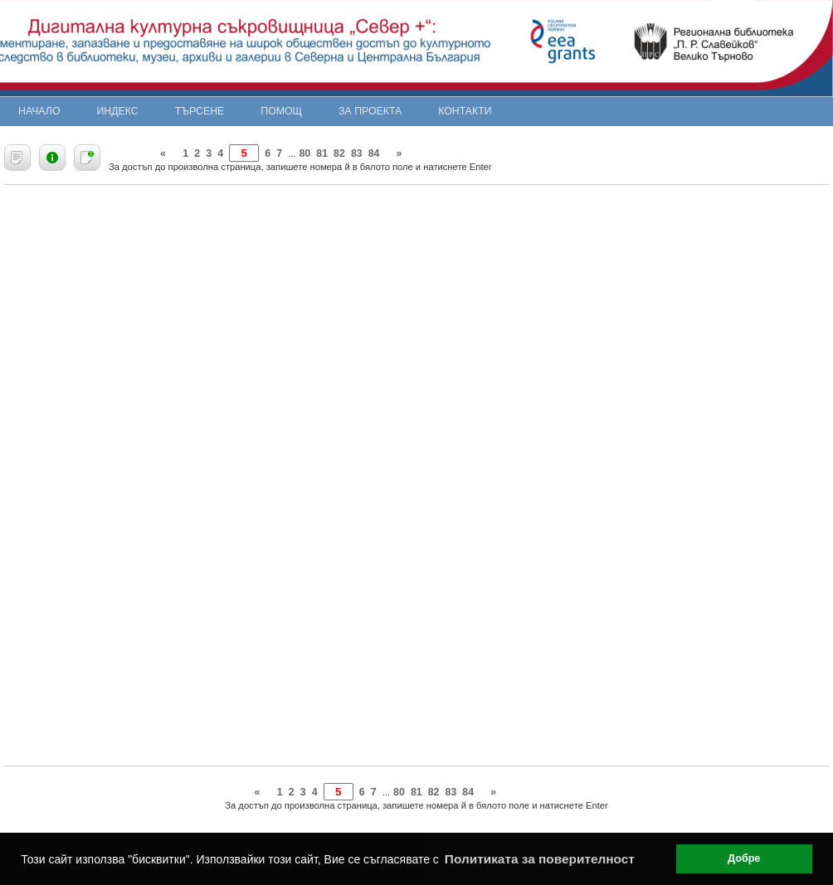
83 (357, 153)
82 (339, 153)
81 (322, 153)
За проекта (370, 111)
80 (304, 153)
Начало (39, 111)
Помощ (281, 111)
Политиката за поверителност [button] (540, 859)
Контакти (464, 111)
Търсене (200, 111)
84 (374, 153)
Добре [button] (744, 858)
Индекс (118, 111)
